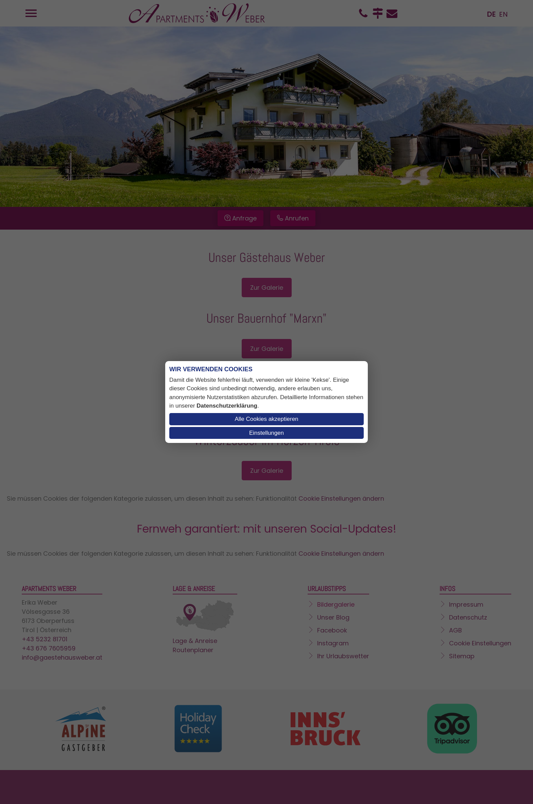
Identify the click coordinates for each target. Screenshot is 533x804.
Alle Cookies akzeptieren (266, 419)
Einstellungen (266, 433)
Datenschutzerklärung (226, 406)
